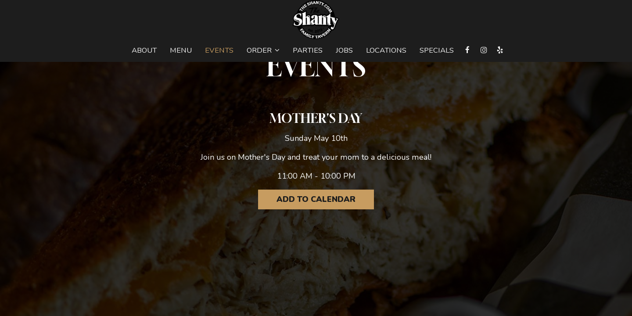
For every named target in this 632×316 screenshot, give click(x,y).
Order (263, 50)
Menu (181, 50)
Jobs (344, 50)
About (144, 50)
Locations (386, 50)
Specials (437, 50)
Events (219, 50)
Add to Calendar (316, 199)
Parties (308, 50)
